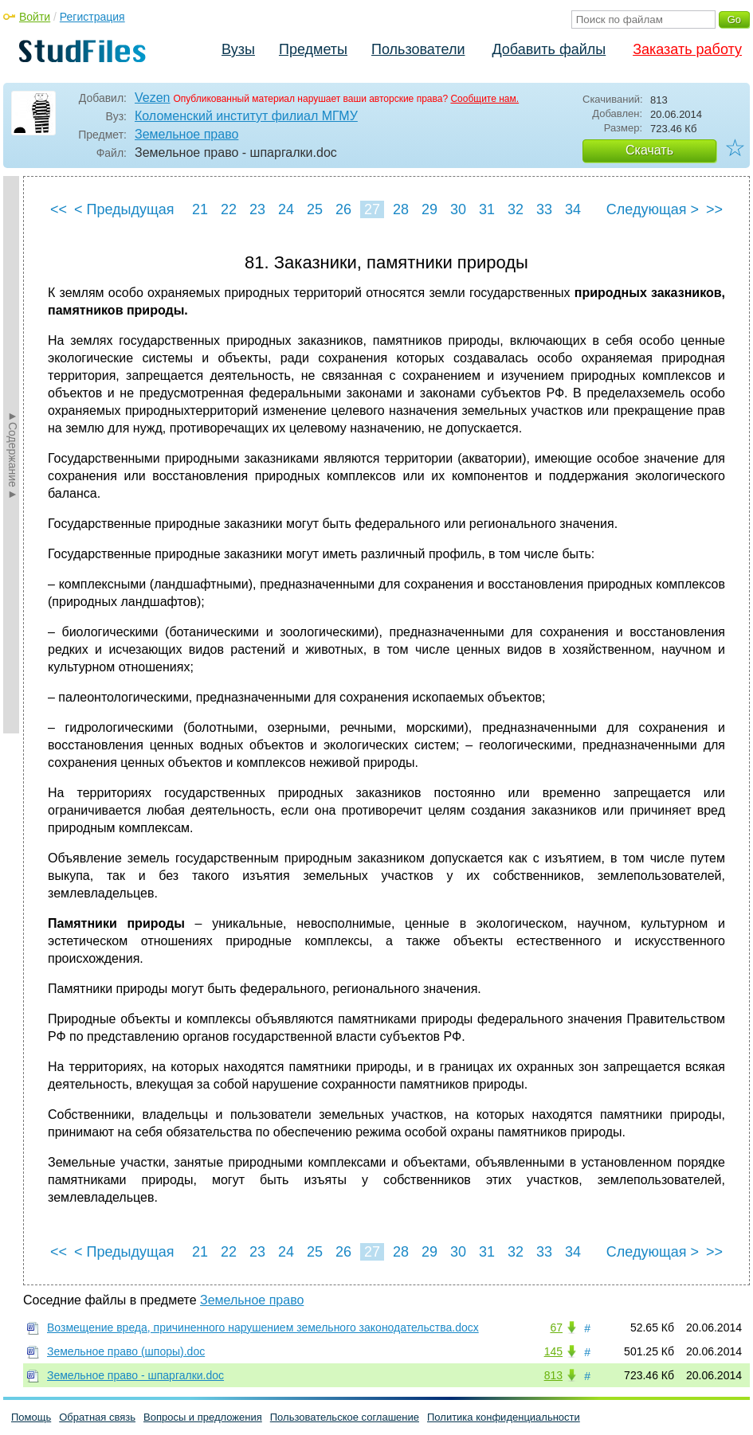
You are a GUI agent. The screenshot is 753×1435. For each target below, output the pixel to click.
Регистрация (92, 16)
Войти (34, 16)
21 (200, 209)
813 (553, 1375)
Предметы (313, 49)
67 (556, 1327)
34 (573, 209)
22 (229, 209)
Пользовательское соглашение (344, 1417)
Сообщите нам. (484, 99)
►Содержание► (12, 454)
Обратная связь (97, 1417)
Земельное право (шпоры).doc (126, 1351)
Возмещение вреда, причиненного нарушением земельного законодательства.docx (263, 1327)
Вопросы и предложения (202, 1417)
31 (487, 209)
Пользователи (418, 49)
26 (343, 209)
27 (372, 209)
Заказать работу (687, 49)
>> (714, 209)
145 (553, 1351)
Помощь (31, 1417)
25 (315, 209)
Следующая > (652, 209)
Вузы (238, 49)
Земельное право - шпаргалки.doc (135, 1375)
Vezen (152, 97)
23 (257, 209)
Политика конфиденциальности (503, 1417)
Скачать (649, 150)
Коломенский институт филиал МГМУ (246, 116)
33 (544, 209)
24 (286, 209)
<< (58, 209)
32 (516, 209)
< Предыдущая (124, 209)
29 (429, 209)
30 (458, 209)
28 (401, 209)
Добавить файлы (549, 49)
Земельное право (186, 134)
